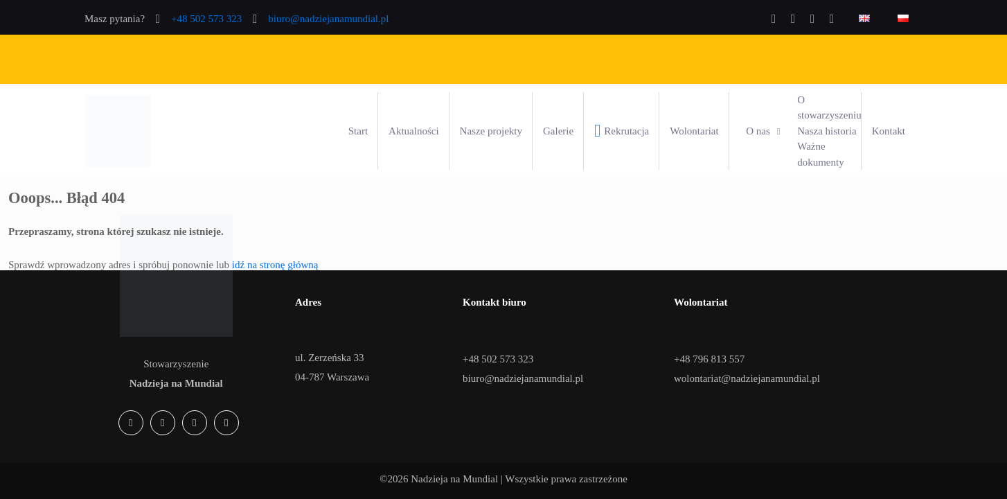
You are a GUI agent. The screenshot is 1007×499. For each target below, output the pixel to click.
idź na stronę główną (275, 264)
